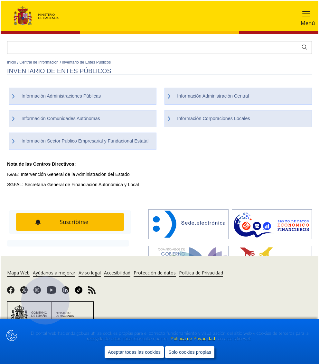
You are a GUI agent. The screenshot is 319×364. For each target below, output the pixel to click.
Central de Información (39, 62)
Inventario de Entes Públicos (86, 62)
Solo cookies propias (189, 352)
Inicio (12, 62)
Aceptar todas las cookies (134, 352)
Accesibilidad (117, 273)
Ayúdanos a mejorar (54, 273)
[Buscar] (159, 47)
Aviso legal (90, 273)
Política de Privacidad (193, 338)
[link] (10, 292)
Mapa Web (18, 273)
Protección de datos (155, 273)
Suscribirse (74, 222)
